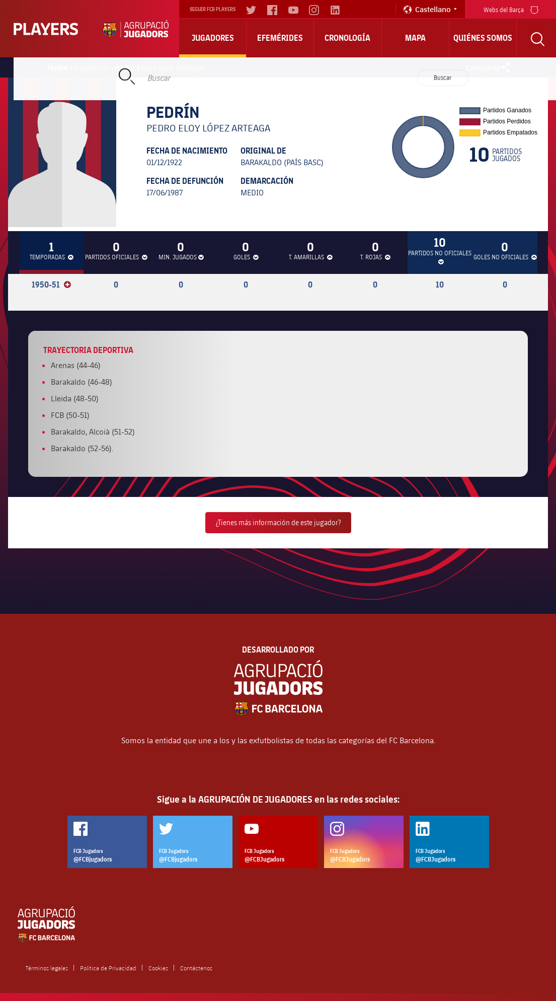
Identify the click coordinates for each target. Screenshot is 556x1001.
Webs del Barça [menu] (511, 9)
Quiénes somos (482, 38)
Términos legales (47, 967)
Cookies (158, 967)
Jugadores (213, 38)
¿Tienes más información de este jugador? (278, 522)
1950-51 (51, 284)
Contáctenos (196, 967)
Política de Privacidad (108, 967)
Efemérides (280, 38)
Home (57, 67)
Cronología (347, 38)
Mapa (415, 38)
